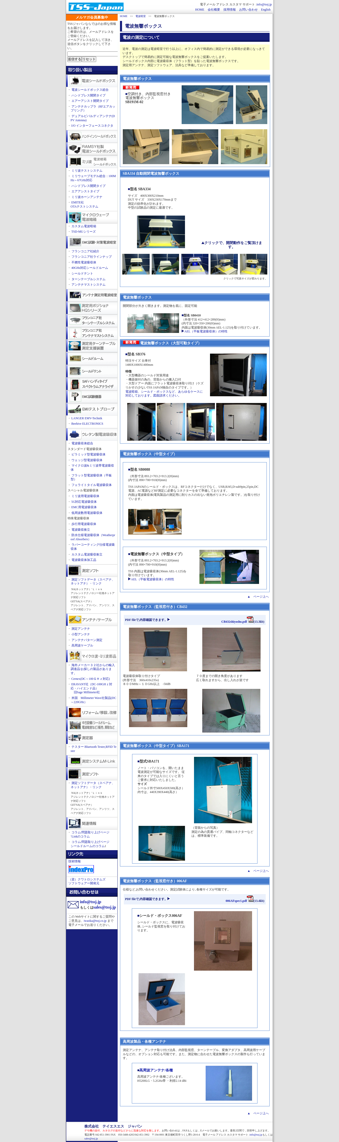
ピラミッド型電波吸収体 (88, 454)
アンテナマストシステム (88, 284)
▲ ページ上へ (258, 596)
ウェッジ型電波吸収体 (86, 460)
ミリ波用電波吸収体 (85, 496)
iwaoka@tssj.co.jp (95, 921)
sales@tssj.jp (104, 907)
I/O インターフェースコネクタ (92, 125)
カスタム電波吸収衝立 (86, 554)
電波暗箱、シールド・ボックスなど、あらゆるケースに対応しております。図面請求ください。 (164, 394)
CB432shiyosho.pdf (237, 621)
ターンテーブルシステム (88, 279)
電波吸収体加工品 (83, 560)
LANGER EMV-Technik (86, 418)
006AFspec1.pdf (239, 901)
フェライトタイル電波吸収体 (91, 485)
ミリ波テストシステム (86, 170)
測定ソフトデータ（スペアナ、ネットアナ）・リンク (93, 581)
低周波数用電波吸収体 (86, 513)
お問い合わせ (248, 9)
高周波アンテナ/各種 (156, 1070)
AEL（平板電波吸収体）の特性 (205, 331)
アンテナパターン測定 (86, 640)
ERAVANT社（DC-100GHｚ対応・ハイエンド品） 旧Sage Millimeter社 (91, 688)
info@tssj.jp (264, 4)
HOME (199, 9)
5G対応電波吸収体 (84, 502)
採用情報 (229, 9)
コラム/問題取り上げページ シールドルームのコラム (90, 844)
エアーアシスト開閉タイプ (90, 101)
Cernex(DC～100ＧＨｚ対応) (90, 679)
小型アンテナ (80, 634)
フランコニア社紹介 (85, 251)
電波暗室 (140, 16)
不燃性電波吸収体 (83, 262)
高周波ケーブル (82, 645)
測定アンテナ (80, 628)
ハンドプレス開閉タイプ (88, 95)
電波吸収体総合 (82, 443)
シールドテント (82, 273)
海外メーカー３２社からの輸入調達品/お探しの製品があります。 (93, 669)
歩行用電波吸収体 (83, 524)
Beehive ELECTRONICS (87, 423)
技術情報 (74, 861)
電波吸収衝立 (80, 529)
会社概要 (214, 9)
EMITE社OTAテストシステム (85, 204)
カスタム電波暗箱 (83, 226)
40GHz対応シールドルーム (89, 268)
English (266, 9)
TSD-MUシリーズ (83, 231)
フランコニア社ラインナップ (91, 256)
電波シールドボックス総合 (90, 90)
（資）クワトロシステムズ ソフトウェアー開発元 (87, 881)
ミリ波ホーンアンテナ (86, 197)
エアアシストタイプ (85, 191)
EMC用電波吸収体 (84, 507)
